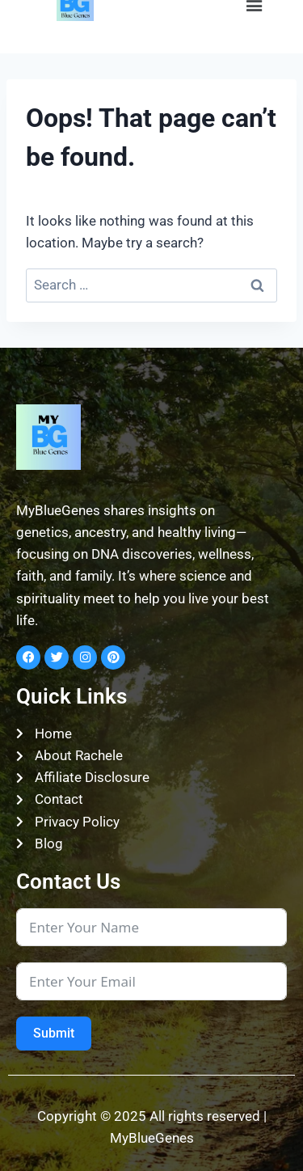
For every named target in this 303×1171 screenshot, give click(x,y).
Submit (53, 1033)
